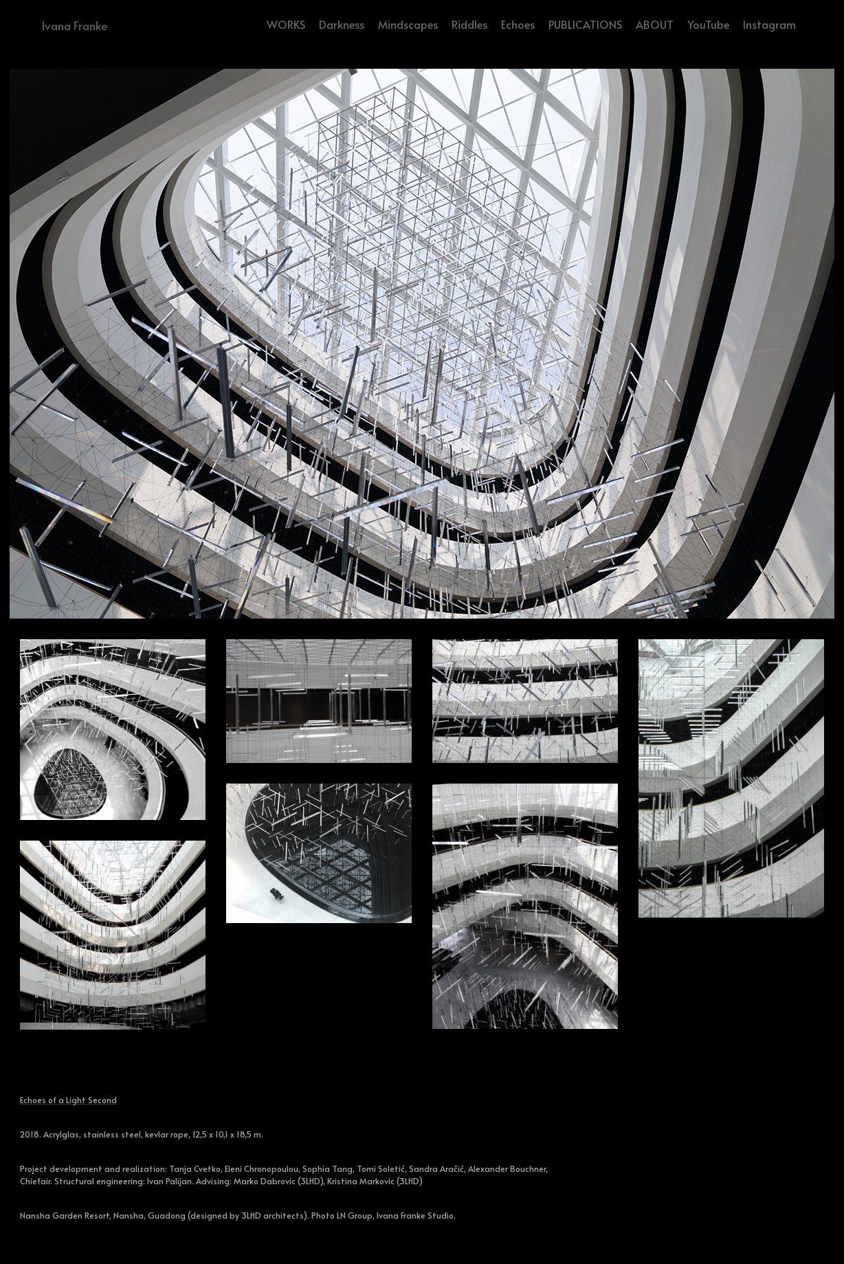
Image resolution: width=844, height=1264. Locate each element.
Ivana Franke (74, 25)
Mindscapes (408, 24)
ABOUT (655, 24)
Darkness (341, 24)
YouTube (708, 24)
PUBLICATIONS (585, 24)
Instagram (769, 24)
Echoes (518, 24)
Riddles (469, 24)
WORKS (286, 24)
